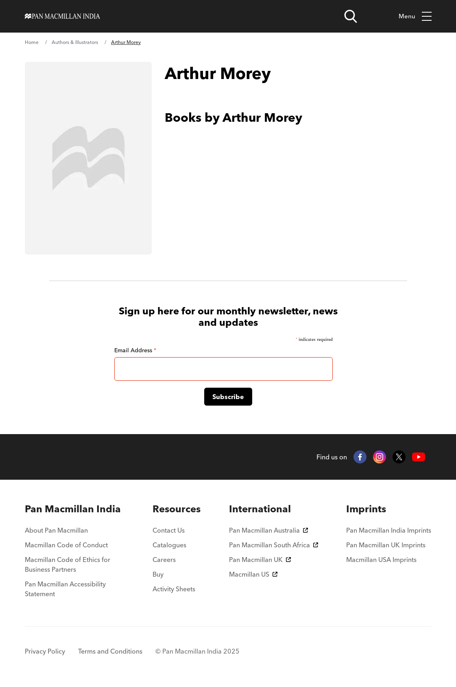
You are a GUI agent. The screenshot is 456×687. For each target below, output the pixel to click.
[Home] (62, 16)
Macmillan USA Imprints (381, 559)
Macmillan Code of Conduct (66, 545)
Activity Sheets (174, 589)
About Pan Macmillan (56, 530)
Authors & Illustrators (75, 42)
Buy (158, 574)
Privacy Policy (45, 651)
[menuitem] (74, 509)
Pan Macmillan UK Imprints (385, 545)
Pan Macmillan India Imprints (388, 530)
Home (32, 42)
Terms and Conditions (110, 651)
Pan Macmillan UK (260, 559)
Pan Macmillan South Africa (273, 545)
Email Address (135, 350)
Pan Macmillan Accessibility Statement (65, 589)
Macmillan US (253, 574)
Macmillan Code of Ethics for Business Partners (67, 564)
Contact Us (169, 530)
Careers (164, 559)
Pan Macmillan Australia (268, 530)
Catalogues (169, 545)
